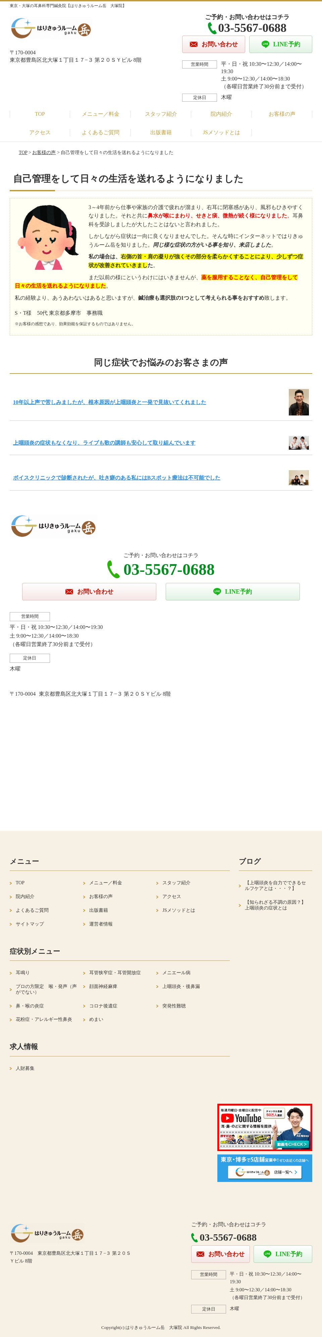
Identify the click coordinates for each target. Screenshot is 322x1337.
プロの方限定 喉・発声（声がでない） (46, 989)
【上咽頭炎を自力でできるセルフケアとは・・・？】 (275, 885)
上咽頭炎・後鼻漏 (181, 986)
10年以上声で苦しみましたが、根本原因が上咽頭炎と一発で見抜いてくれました (109, 402)
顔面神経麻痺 (103, 986)
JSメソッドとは (221, 132)
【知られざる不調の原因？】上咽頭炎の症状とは (275, 905)
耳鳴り (23, 972)
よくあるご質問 (100, 132)
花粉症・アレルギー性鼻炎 (44, 1019)
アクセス (40, 132)
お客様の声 (282, 114)
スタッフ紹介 (161, 114)
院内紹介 (221, 114)
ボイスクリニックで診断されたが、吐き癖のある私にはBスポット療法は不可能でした (117, 478)
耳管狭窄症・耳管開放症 (115, 972)
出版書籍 (161, 132)
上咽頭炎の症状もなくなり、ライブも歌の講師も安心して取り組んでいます (104, 443)
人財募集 (25, 1068)
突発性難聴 (174, 1005)
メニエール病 (176, 972)
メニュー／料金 (100, 114)
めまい (96, 1019)
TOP (40, 114)
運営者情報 (101, 924)
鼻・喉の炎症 (30, 1005)
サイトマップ (30, 924)
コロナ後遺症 (103, 1005)
